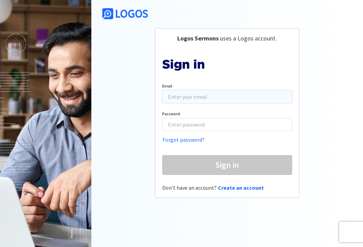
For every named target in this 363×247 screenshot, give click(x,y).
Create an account (241, 188)
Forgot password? (184, 140)
